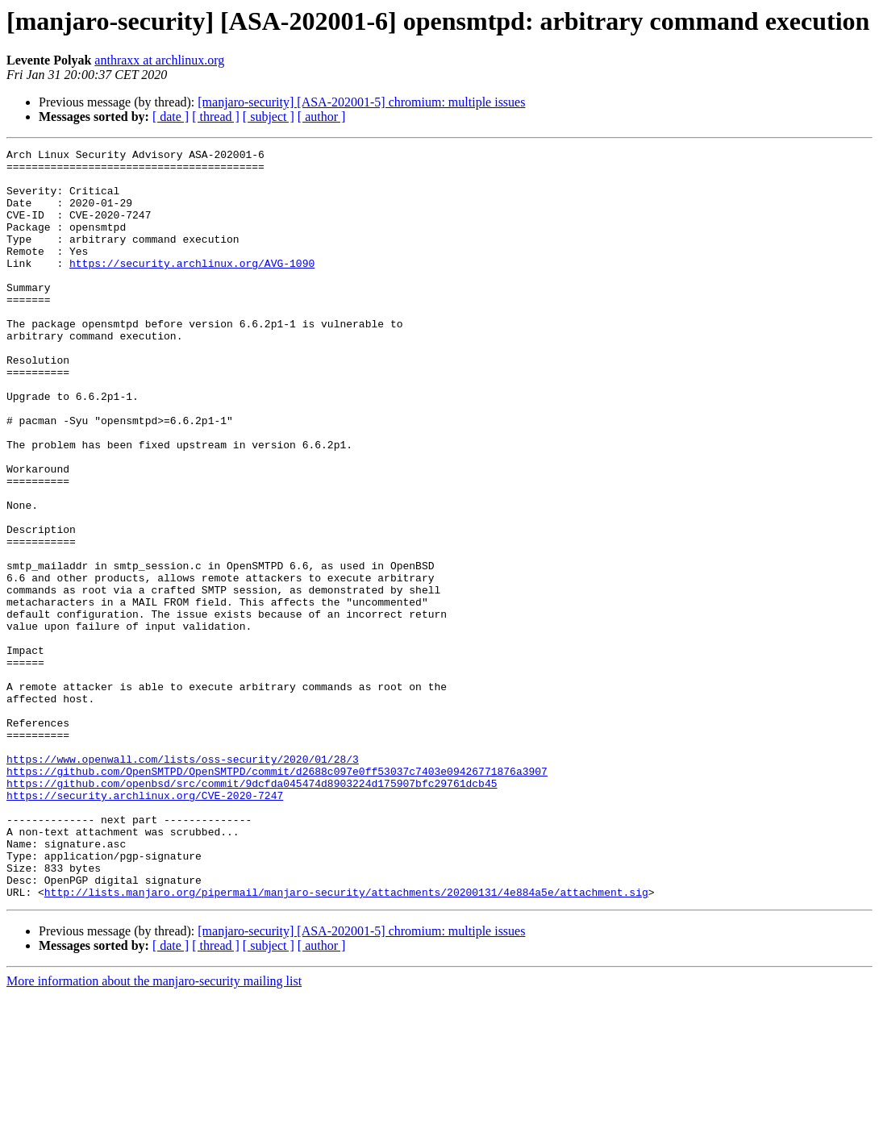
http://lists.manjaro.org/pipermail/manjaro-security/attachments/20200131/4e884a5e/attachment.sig (346, 1042)
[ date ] (170, 116)
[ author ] (322, 116)
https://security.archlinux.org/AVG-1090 (192, 287)
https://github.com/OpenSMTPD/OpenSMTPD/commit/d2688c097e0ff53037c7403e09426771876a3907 (277, 896)
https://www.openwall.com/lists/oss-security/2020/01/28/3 (182, 882)
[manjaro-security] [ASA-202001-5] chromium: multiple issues (361, 102)
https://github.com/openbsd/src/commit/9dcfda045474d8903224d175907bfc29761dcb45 (251, 911)
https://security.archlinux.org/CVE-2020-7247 (144, 925)
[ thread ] (216, 116)
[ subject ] (268, 116)
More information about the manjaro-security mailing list (154, 1131)
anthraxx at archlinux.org (159, 60)
